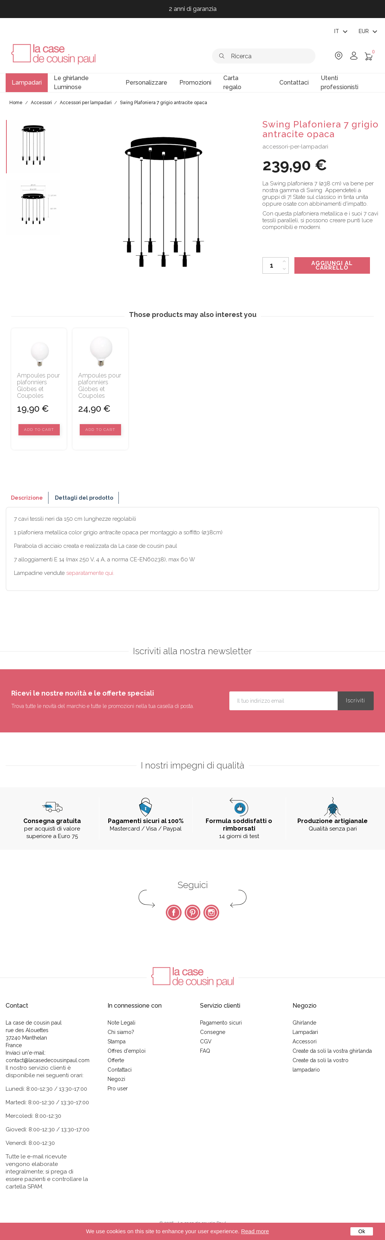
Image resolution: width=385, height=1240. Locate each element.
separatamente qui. (90, 573)
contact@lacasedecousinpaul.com (47, 1060)
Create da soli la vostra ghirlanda (332, 1051)
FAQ (205, 1051)
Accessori (305, 1041)
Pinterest (192, 912)
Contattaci (120, 1070)
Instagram (211, 912)
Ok (361, 1231)
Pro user (118, 1088)
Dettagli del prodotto (84, 498)
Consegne (212, 1032)
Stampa (117, 1041)
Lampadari (305, 1032)
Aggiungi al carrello (332, 265)
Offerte (116, 1060)
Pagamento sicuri (221, 1023)
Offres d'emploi (127, 1051)
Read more (255, 1231)
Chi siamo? (121, 1032)
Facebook (174, 912)
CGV (206, 1041)
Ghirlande (304, 1023)
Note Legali (121, 1023)
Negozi (116, 1079)
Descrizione (27, 498)
